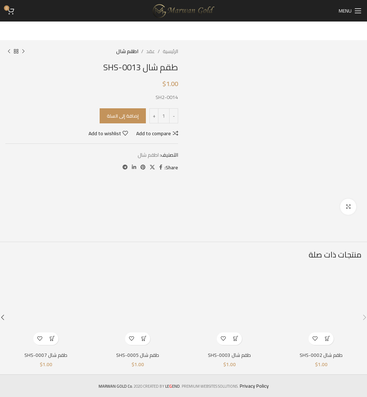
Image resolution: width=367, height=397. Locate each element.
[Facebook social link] (161, 167)
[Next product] (9, 51)
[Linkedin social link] (134, 167)
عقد (150, 51)
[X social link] (152, 167)
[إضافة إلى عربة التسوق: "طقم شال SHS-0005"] (144, 338)
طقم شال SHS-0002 (321, 355)
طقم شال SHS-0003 (229, 355)
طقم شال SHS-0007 (46, 355)
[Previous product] (23, 51)
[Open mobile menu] (350, 11)
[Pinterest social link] (143, 167)
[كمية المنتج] (163, 115)
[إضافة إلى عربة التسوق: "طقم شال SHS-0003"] (235, 338)
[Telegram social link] (125, 167)
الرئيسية (170, 51)
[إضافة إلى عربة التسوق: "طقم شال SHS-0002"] (327, 338)
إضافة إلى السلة (123, 116)
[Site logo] (184, 10)
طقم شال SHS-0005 (137, 355)
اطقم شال (127, 51)
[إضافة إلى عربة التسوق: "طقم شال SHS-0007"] (52, 338)
